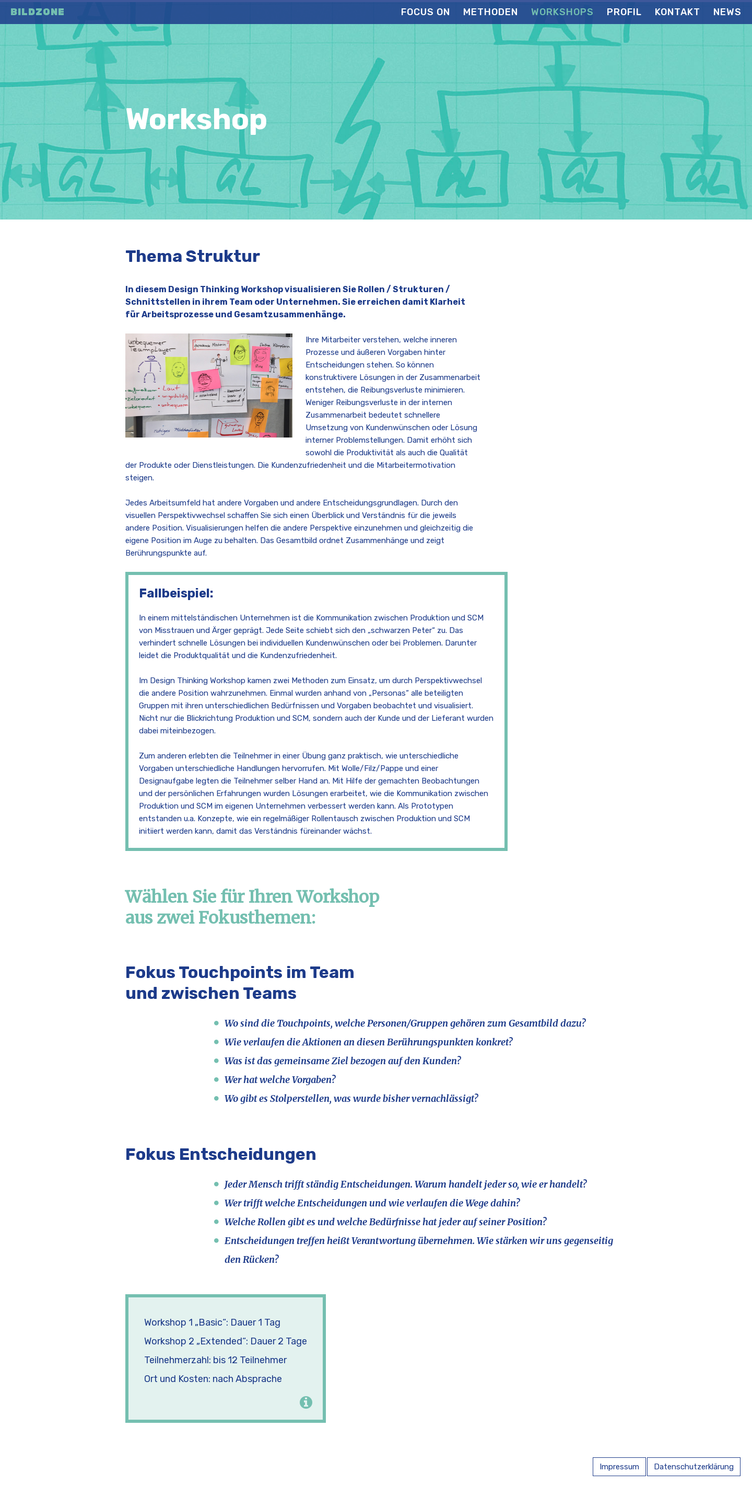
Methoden (490, 12)
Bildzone (37, 12)
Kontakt (677, 12)
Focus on (425, 12)
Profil (624, 12)
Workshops (562, 12)
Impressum (619, 1466)
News (727, 12)
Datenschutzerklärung (694, 1466)
